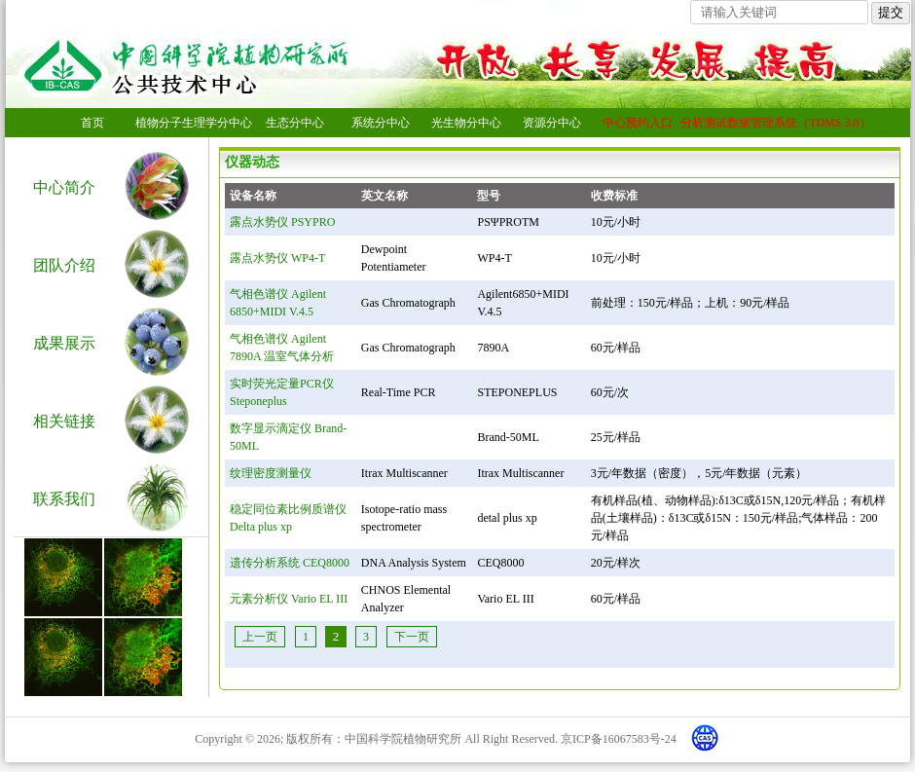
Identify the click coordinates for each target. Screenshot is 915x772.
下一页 (411, 636)
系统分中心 (380, 122)
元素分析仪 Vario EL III (289, 599)
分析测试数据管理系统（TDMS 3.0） (775, 122)
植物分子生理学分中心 (193, 122)
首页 (92, 122)
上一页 (259, 636)
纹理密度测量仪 (270, 473)
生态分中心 (295, 122)
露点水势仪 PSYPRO (282, 222)
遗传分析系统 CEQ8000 (289, 563)
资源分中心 (552, 122)
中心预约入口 (638, 122)
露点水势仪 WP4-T (277, 258)
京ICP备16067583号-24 (619, 739)
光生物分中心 (466, 122)
